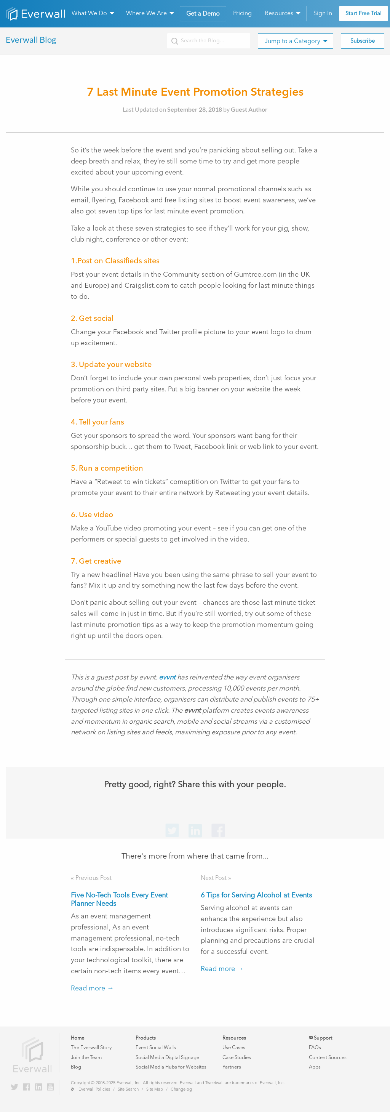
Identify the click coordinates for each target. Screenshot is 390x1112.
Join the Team (86, 1057)
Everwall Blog (31, 39)
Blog (76, 1066)
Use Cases (233, 1047)
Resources (234, 1037)
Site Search (128, 1089)
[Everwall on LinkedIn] (38, 1087)
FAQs (315, 1047)
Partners (231, 1066)
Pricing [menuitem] (242, 13)
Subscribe (362, 40)
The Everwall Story (91, 1047)
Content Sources (328, 1057)
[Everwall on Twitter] (14, 1087)
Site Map (154, 1089)
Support (320, 1037)
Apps (315, 1066)
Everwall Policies (94, 1089)
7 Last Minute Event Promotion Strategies (195, 92)
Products (146, 1037)
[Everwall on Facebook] (26, 1087)
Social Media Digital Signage (167, 1057)
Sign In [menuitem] (322, 13)
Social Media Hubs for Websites (171, 1066)
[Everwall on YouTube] (50, 1087)
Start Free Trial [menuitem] (363, 13)
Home (77, 1037)
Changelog (181, 1089)
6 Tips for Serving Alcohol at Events (256, 895)
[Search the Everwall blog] (208, 40)
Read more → (92, 988)
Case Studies (236, 1057)
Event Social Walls (156, 1047)
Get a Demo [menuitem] (203, 13)
